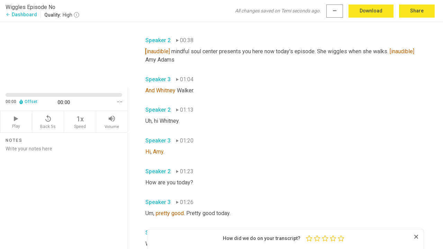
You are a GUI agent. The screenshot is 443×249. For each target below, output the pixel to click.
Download (371, 10)
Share (417, 10)
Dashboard (21, 14)
